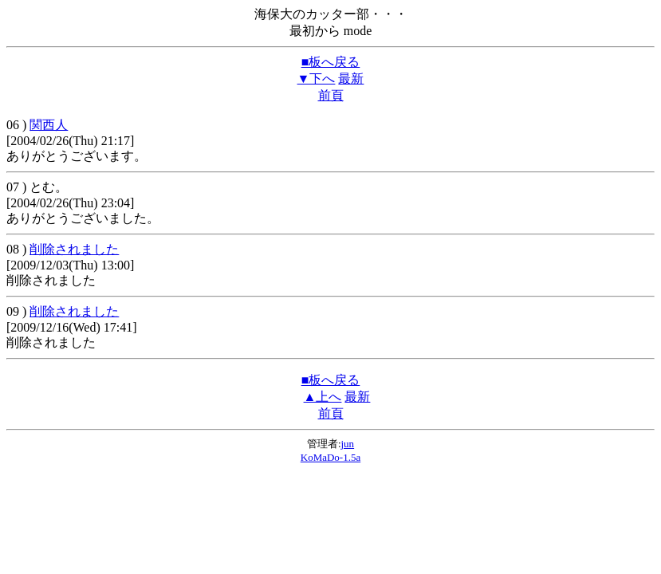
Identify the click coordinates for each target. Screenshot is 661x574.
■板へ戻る (330, 62)
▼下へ (316, 78)
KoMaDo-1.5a (330, 457)
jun (348, 444)
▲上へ (323, 396)
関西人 (49, 125)
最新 (351, 78)
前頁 (331, 95)
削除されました (74, 249)
